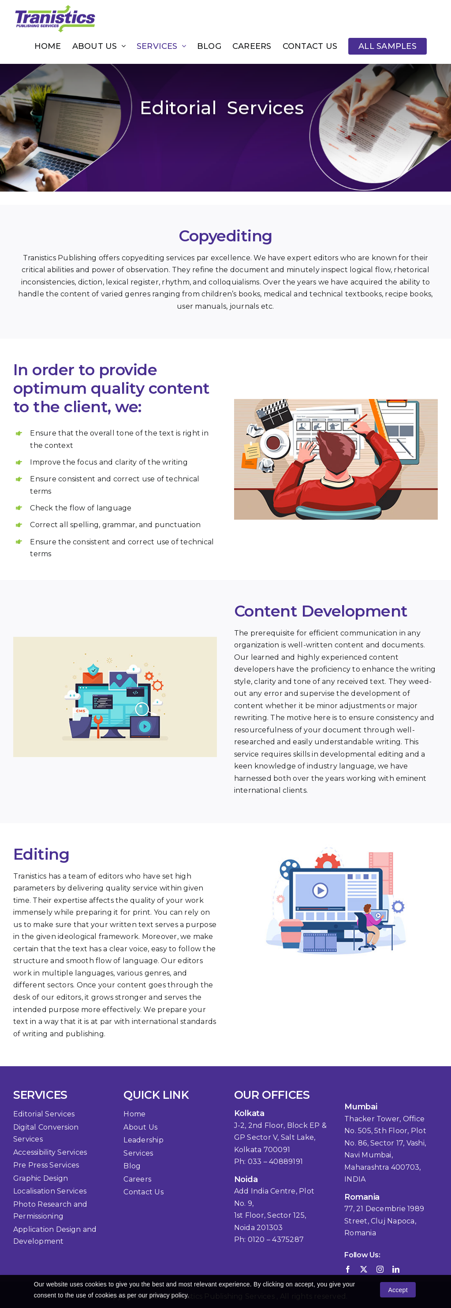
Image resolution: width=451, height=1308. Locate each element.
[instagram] (380, 1269)
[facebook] (347, 1269)
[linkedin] (395, 1269)
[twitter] (363, 1269)
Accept (398, 1289)
